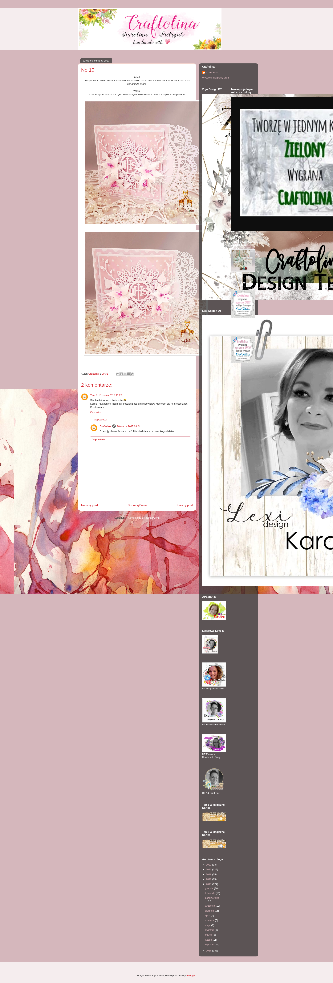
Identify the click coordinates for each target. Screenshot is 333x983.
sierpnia (209, 910)
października (212, 897)
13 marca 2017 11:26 (110, 395)
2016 (209, 950)
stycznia (210, 944)
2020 (209, 869)
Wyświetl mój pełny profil (215, 77)
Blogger (191, 975)
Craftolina (105, 426)
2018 (209, 879)
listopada (210, 893)
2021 (209, 864)
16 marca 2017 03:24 (128, 426)
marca (209, 934)
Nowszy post (89, 505)
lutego (209, 939)
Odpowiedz (96, 412)
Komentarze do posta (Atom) (144, 517)
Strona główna (137, 505)
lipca (208, 915)
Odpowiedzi (100, 419)
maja (208, 925)
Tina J (93, 395)
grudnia (209, 888)
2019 (209, 874)
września (210, 905)
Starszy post (185, 505)
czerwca (210, 920)
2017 (209, 884)
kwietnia (210, 930)
